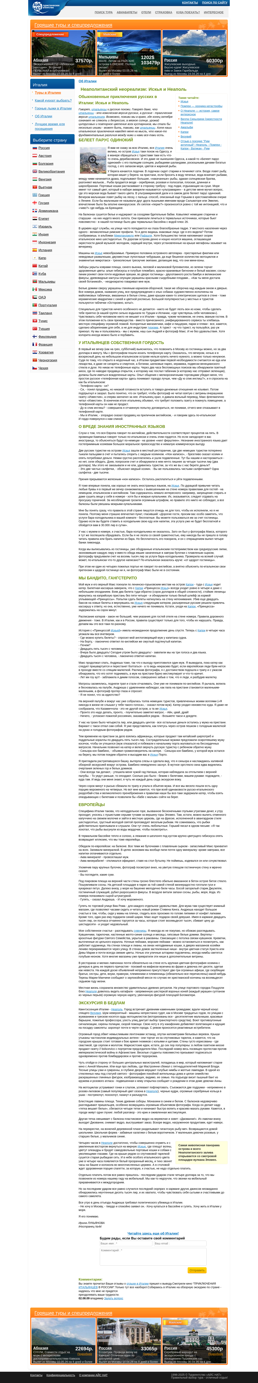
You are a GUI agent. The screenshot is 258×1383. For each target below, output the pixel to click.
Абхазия (40, 1348)
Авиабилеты (127, 12)
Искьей (115, 630)
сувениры (140, 930)
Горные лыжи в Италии (53, 108)
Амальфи (187, 127)
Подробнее (84, 1354)
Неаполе (152, 1091)
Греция (44, 195)
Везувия (95, 1013)
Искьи (209, 584)
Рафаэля (146, 235)
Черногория (47, 360)
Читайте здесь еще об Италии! (153, 1233)
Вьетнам (45, 187)
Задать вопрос (113, 1298)
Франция (45, 344)
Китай (43, 266)
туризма (153, 327)
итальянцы (99, 109)
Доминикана (48, 211)
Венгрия (45, 179)
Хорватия (45, 352)
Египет (43, 219)
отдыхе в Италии (138, 1283)
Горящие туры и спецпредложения (73, 1313)
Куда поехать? (188, 12)
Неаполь (117, 1009)
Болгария (45, 164)
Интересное (214, 12)
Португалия (47, 305)
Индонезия (47, 242)
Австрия (45, 156)
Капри (184, 132)
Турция (44, 329)
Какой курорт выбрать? (53, 100)
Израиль (45, 226)
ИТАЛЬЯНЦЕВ (88, 1287)
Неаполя (91, 991)
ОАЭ (42, 297)
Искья (184, 101)
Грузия (43, 203)
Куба (42, 274)
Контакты (190, 2)
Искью (138, 602)
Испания (45, 250)
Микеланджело (124, 235)
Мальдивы (46, 282)
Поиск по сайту (215, 2)
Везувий (186, 136)
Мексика (45, 289)
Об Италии (88, 81)
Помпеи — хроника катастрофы (201, 106)
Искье (98, 253)
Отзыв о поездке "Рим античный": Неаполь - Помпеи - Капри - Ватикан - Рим (201, 145)
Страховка (163, 12)
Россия (44, 148)
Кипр (42, 258)
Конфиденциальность (60, 1375)
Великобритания (51, 171)
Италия (160, 147)
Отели (146, 12)
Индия (43, 234)
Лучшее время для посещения (50, 126)
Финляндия (47, 337)
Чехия (43, 368)
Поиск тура (104, 12)
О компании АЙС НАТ (93, 1375)
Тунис (43, 321)
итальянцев (96, 116)
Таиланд (45, 313)
